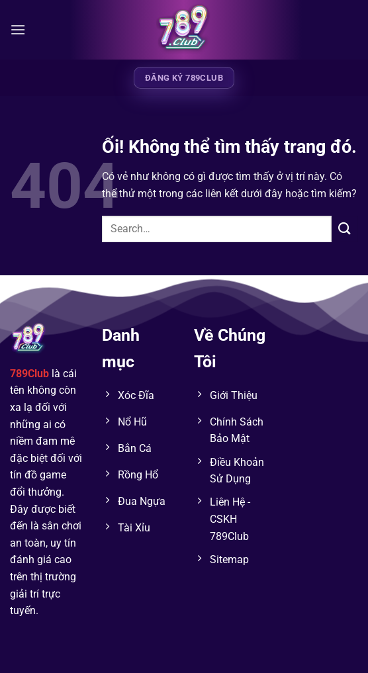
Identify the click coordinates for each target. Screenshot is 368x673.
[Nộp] (345, 229)
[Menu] (18, 29)
